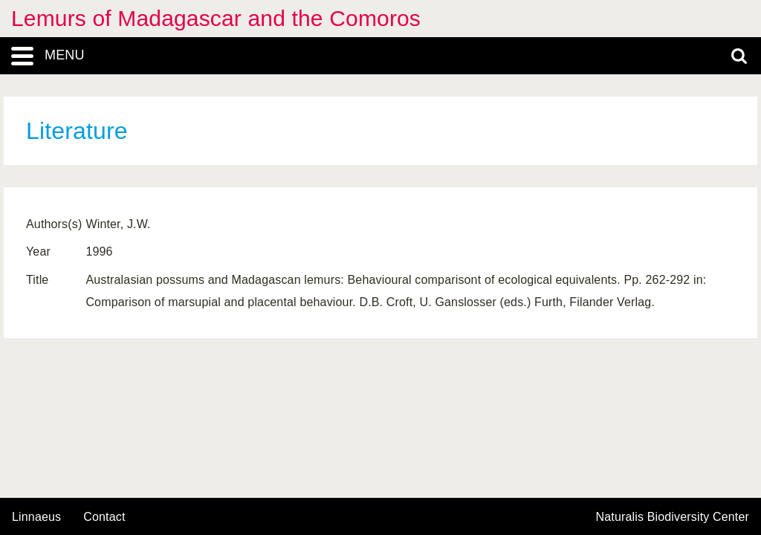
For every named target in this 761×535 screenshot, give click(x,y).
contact (104, 516)
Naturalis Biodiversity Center (673, 517)
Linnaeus (36, 517)
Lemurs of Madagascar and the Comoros (216, 18)
